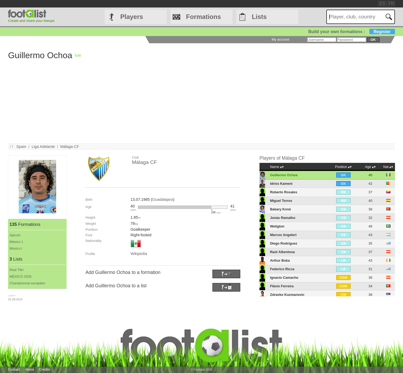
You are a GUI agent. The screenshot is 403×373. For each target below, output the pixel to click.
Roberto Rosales (283, 192)
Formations (203, 16)
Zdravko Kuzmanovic (287, 295)
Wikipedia (138, 254)
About (29, 369)
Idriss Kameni (281, 184)
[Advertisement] (168, 106)
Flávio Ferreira (281, 286)
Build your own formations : (351, 31)
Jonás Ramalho (282, 218)
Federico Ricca (282, 269)
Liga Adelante (43, 146)
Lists (259, 16)
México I (15, 248)
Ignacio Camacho (284, 278)
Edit (78, 55)
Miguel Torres (281, 201)
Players (131, 16)
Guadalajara (162, 199)
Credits (44, 369)
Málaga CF (69, 146)
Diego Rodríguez (283, 243)
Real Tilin (16, 270)
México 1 (16, 242)
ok (373, 40)
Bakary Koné (280, 209)
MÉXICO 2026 (20, 276)
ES (382, 3)
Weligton (277, 226)
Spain (21, 146)
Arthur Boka (280, 260)
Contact (14, 369)
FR (391, 3)
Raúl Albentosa (282, 252)
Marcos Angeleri (283, 235)
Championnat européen (27, 283)
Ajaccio (14, 235)
